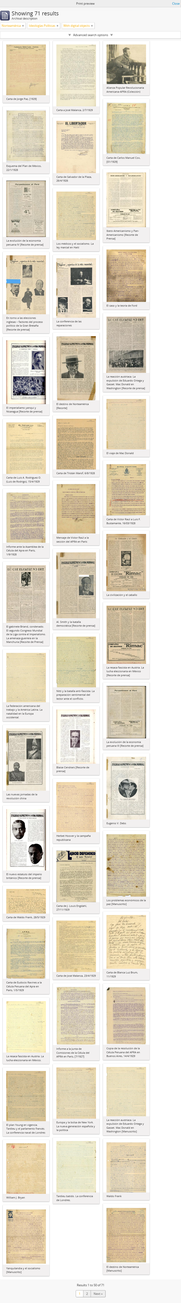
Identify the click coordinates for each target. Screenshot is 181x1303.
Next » (98, 1294)
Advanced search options (90, 35)
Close (176, 3)
